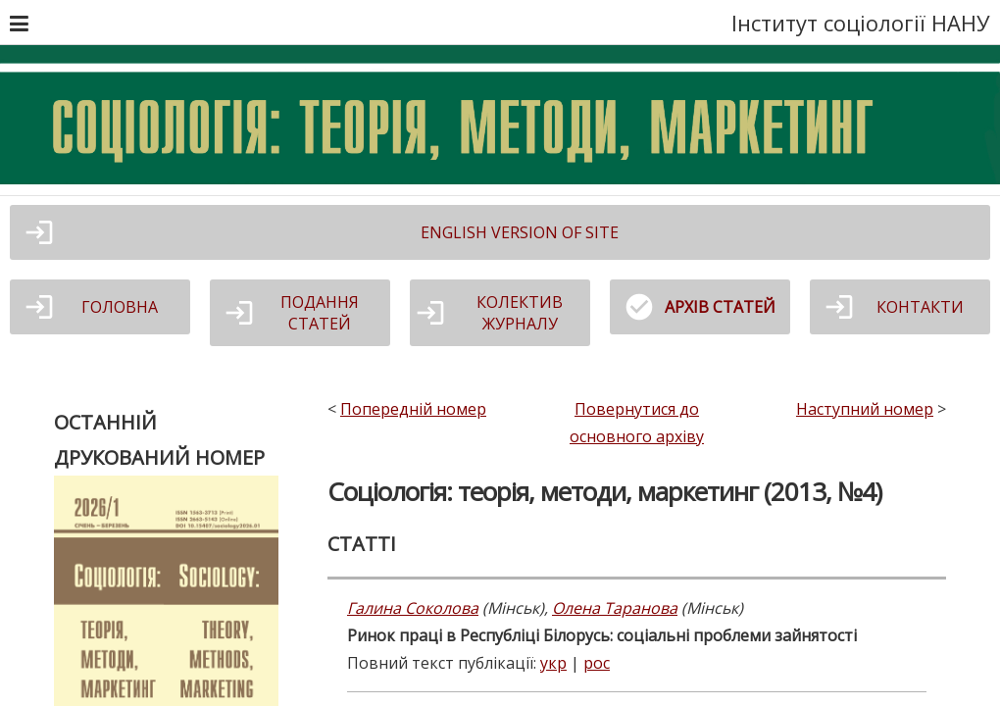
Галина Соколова (412, 608)
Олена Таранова (614, 608)
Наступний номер (864, 409)
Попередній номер (413, 409)
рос (596, 663)
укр (553, 663)
